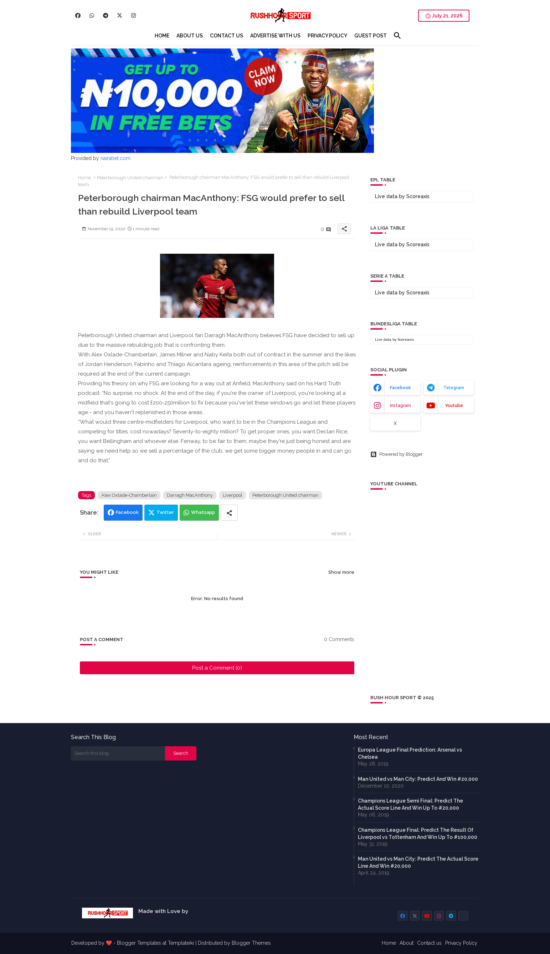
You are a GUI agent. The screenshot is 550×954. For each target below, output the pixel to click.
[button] (397, 36)
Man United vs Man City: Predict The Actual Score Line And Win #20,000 (418, 862)
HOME (162, 35)
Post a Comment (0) (217, 668)
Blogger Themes (251, 943)
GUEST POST (370, 35)
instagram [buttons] (400, 405)
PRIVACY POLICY (327, 35)
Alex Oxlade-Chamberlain (129, 495)
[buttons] (77, 15)
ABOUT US (189, 35)
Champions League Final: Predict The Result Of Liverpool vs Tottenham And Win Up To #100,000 (417, 833)
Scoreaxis (418, 196)
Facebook (127, 512)
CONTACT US (226, 35)
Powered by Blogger (396, 454)
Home (84, 177)
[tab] (162, 36)
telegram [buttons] (453, 387)
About (406, 943)
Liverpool (232, 495)
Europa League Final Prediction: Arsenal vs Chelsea (410, 753)
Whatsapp (203, 512)
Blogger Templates (139, 943)
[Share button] (229, 513)
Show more (341, 572)
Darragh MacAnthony (190, 495)
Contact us (429, 943)
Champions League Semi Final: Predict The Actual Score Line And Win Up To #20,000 (410, 804)
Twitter (165, 512)
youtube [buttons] (454, 405)
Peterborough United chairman (130, 177)
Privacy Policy (461, 943)
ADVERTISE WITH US (275, 35)
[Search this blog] (118, 753)
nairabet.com (115, 158)
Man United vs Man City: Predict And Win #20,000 (418, 779)
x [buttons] (395, 423)
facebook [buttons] (400, 387)
